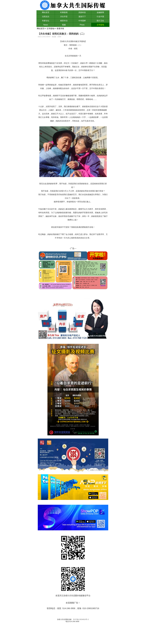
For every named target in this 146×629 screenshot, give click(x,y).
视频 (64, 25)
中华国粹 (82, 21)
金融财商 (100, 12)
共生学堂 (64, 17)
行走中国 (100, 17)
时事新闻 (64, 12)
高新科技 (82, 12)
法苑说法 (45, 17)
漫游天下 (82, 17)
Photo (82, 25)
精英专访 (64, 21)
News (45, 25)
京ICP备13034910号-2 (81, 619)
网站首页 (45, 12)
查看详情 (60, 29)
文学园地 (100, 25)
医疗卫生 (100, 21)
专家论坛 (45, 21)
